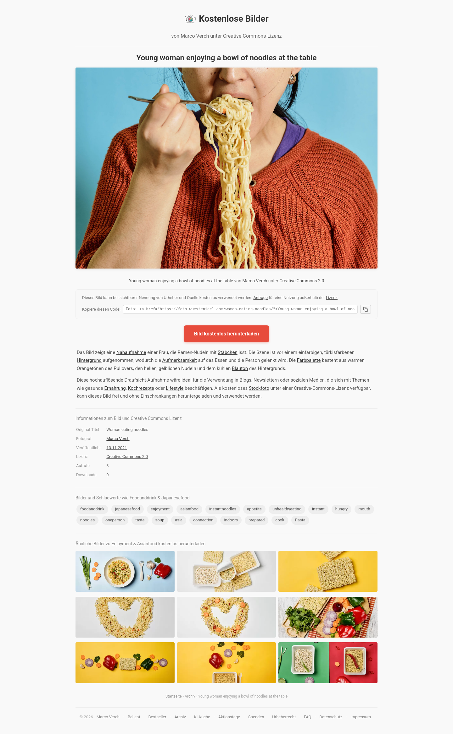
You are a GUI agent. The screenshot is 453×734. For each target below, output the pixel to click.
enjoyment (160, 510)
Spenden (256, 717)
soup (160, 521)
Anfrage (260, 297)
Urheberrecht (284, 717)
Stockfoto (259, 389)
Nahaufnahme (131, 353)
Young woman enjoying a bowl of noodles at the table (181, 280)
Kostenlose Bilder (226, 18)
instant (318, 510)
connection (203, 521)
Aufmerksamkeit (179, 361)
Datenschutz (330, 717)
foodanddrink (92, 510)
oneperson (115, 521)
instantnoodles (222, 510)
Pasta (300, 521)
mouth (364, 510)
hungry (341, 510)
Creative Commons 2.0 (301, 280)
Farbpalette (309, 361)
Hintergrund (89, 361)
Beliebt (134, 717)
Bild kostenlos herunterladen (226, 335)
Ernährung (115, 389)
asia (178, 521)
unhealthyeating (286, 510)
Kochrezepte (141, 389)
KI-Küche (202, 717)
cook (279, 521)
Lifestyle (174, 389)
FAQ (307, 717)
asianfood (189, 510)
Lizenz (332, 297)
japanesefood (127, 510)
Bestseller (157, 717)
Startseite (173, 697)
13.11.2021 (116, 448)
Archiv (190, 697)
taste (139, 521)
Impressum (360, 717)
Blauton (240, 369)
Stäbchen (228, 353)
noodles (87, 521)
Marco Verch (254, 280)
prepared (257, 521)
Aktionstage (229, 717)
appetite (254, 510)
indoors (231, 521)
